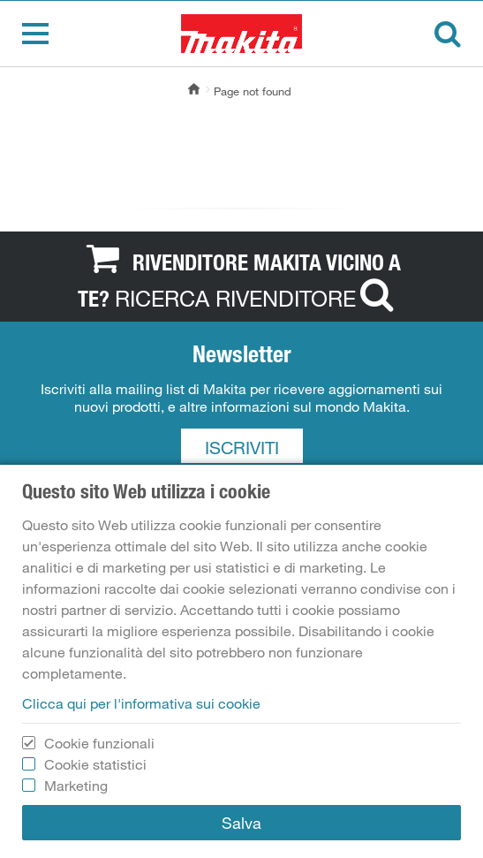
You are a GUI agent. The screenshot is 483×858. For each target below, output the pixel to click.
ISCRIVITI (242, 448)
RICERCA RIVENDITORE (258, 298)
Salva (241, 822)
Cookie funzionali (99, 743)
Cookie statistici (95, 764)
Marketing (76, 785)
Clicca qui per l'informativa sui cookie (141, 703)
